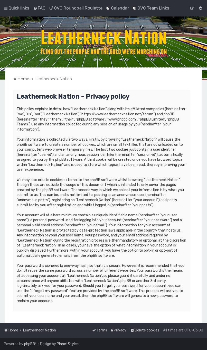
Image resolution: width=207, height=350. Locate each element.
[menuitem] (39, 8)
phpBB (29, 344)
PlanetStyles (68, 344)
